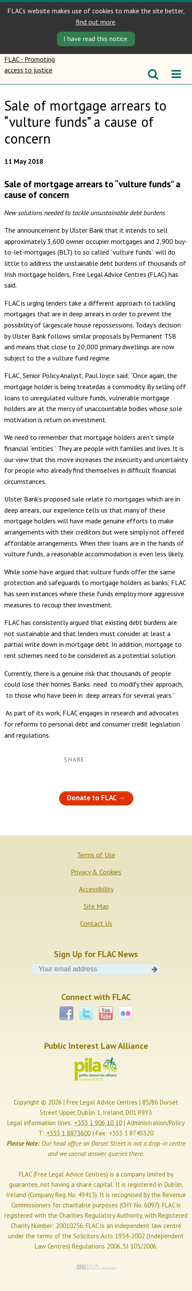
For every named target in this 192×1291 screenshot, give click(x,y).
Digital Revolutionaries (96, 1267)
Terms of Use (96, 854)
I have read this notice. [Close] (96, 38)
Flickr (125, 1013)
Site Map (96, 906)
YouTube (106, 1013)
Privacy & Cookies (96, 872)
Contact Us (96, 923)
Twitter (86, 1013)
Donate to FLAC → (96, 797)
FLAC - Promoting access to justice (31, 69)
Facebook (66, 1013)
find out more (95, 22)
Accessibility (96, 889)
